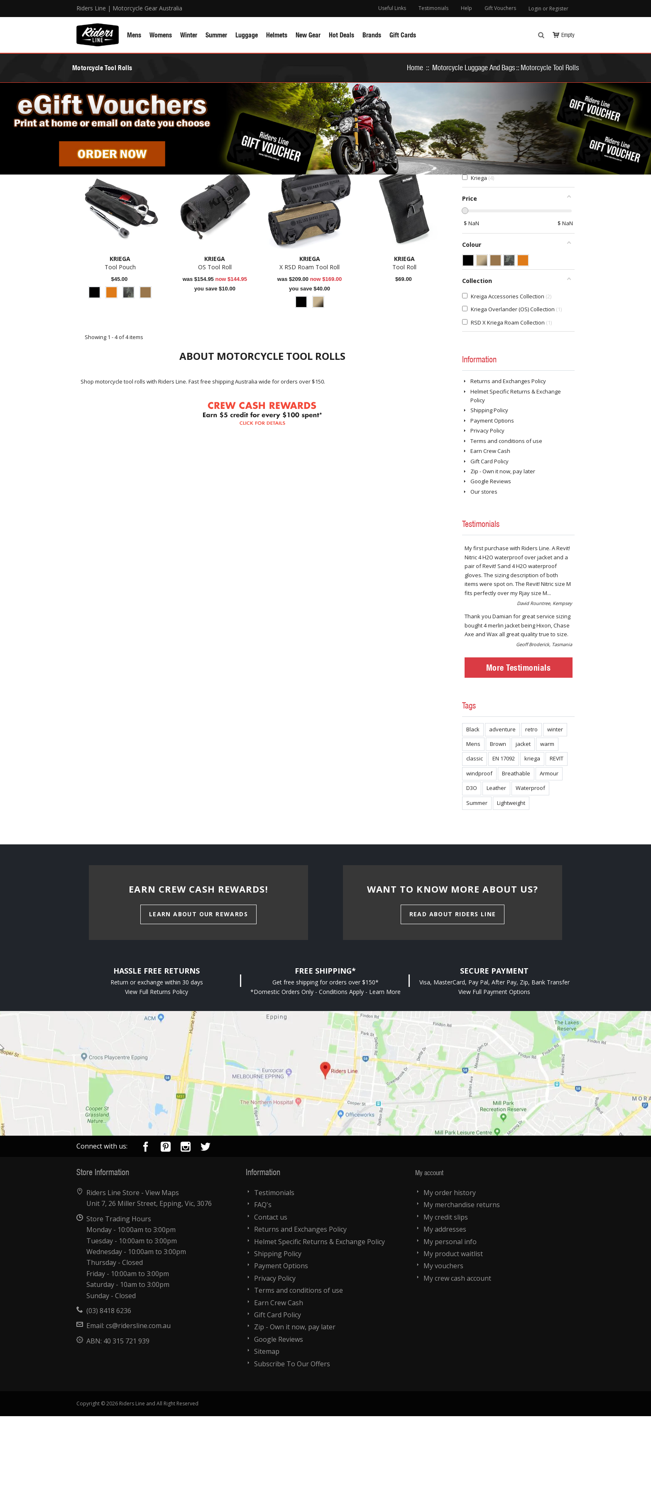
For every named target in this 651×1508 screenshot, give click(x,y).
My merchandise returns (461, 1296)
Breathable (516, 865)
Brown (498, 835)
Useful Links (392, 8)
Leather (496, 879)
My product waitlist (453, 1345)
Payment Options (492, 512)
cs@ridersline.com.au (138, 1417)
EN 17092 (503, 850)
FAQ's (263, 1296)
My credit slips (445, 1309)
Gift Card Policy (489, 553)
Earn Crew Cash (490, 542)
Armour (549, 865)
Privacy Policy (487, 522)
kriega (532, 850)
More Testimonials (518, 759)
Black (473, 821)
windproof (479, 865)
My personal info (450, 1333)
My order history (449, 1284)
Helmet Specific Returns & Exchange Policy (319, 1333)
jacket (523, 835)
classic (474, 850)
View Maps (162, 1284)
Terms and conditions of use (506, 532)
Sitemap (266, 1443)
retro (531, 821)
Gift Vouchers (500, 8)
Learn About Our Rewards (198, 1006)
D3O (471, 879)
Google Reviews (490, 573)
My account (429, 1264)
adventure (502, 821)
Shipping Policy (489, 502)
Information (479, 451)
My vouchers (443, 1357)
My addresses (444, 1321)
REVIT (556, 850)
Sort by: (371, 230)
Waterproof (530, 879)
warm (547, 835)
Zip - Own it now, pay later (502, 563)
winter (555, 821)
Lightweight (511, 894)
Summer (476, 894)
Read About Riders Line (452, 1006)
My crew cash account (457, 1370)
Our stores (483, 583)
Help (466, 8)
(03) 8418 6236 (108, 1402)
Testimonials (433, 8)
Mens (473, 835)
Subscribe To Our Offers (292, 1455)
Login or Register (548, 8)
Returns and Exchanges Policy (508, 473)
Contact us (270, 1309)
